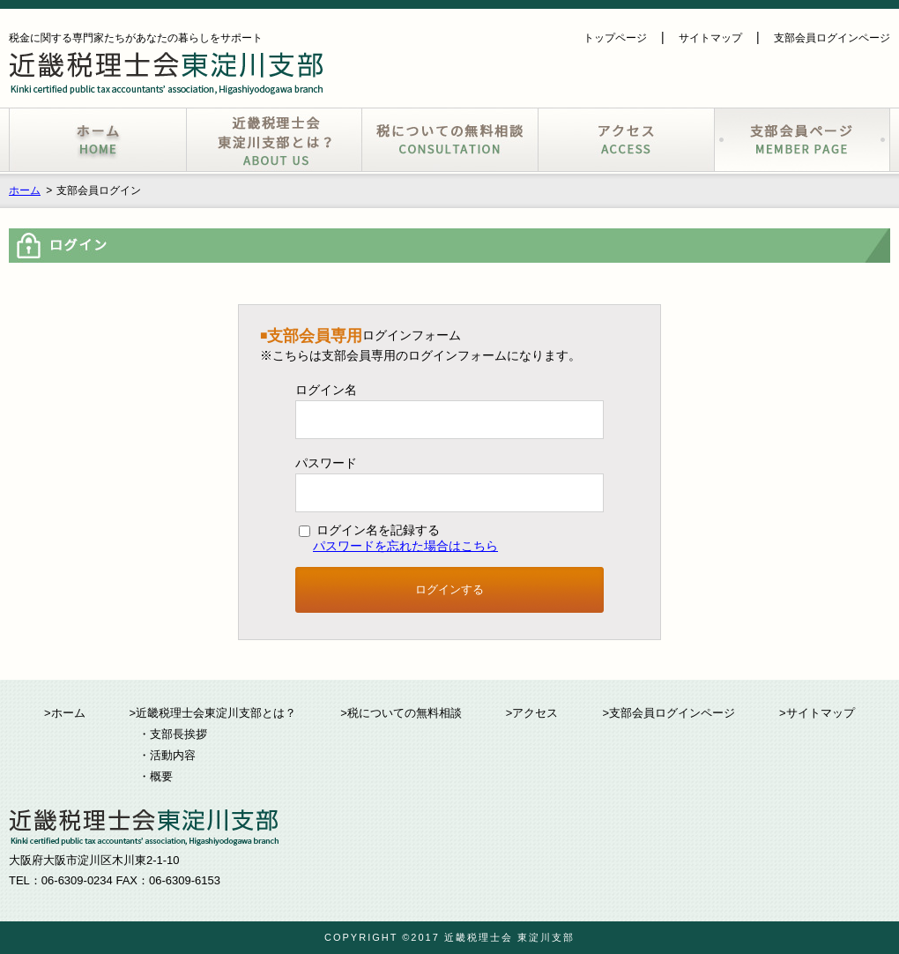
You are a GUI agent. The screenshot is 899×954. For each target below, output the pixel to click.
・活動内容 (167, 755)
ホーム (25, 190)
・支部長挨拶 (172, 734)
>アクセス (532, 712)
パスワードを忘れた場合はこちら (405, 546)
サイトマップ (710, 38)
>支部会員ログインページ (668, 712)
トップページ (615, 38)
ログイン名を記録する (369, 530)
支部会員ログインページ (832, 38)
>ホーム (64, 712)
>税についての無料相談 (401, 712)
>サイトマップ (817, 712)
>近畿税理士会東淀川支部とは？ (213, 712)
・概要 (155, 776)
